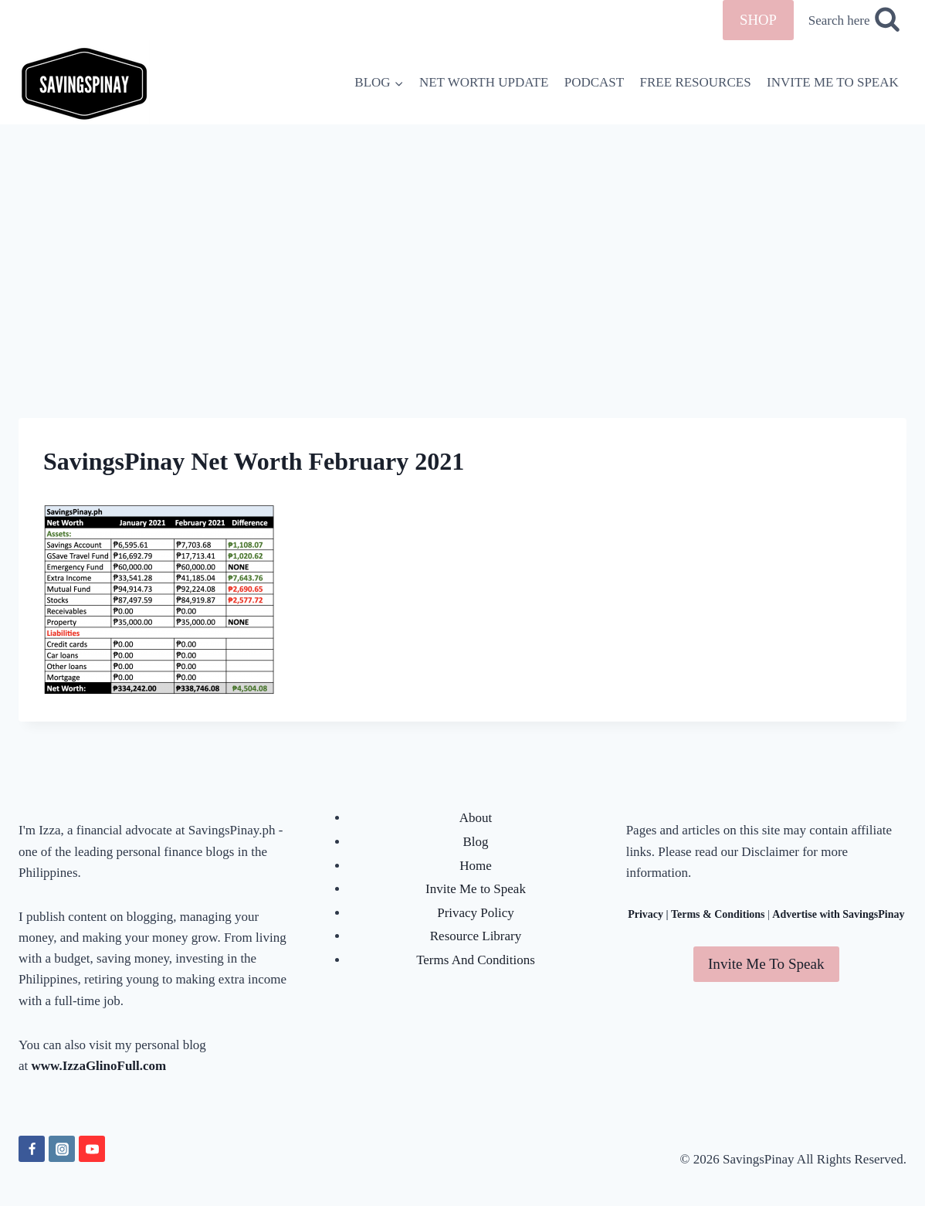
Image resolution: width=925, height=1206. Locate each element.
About (476, 817)
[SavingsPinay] (84, 82)
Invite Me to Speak (475, 889)
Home (475, 865)
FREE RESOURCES (695, 82)
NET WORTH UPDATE (483, 82)
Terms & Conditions (718, 914)
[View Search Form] (853, 20)
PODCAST (594, 82)
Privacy (645, 914)
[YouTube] (92, 1149)
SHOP (758, 20)
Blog (475, 841)
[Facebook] (32, 1149)
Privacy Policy (475, 912)
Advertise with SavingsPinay (838, 914)
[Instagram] (62, 1149)
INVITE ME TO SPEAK (833, 82)
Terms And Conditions (475, 960)
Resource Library (475, 936)
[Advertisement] (462, 240)
